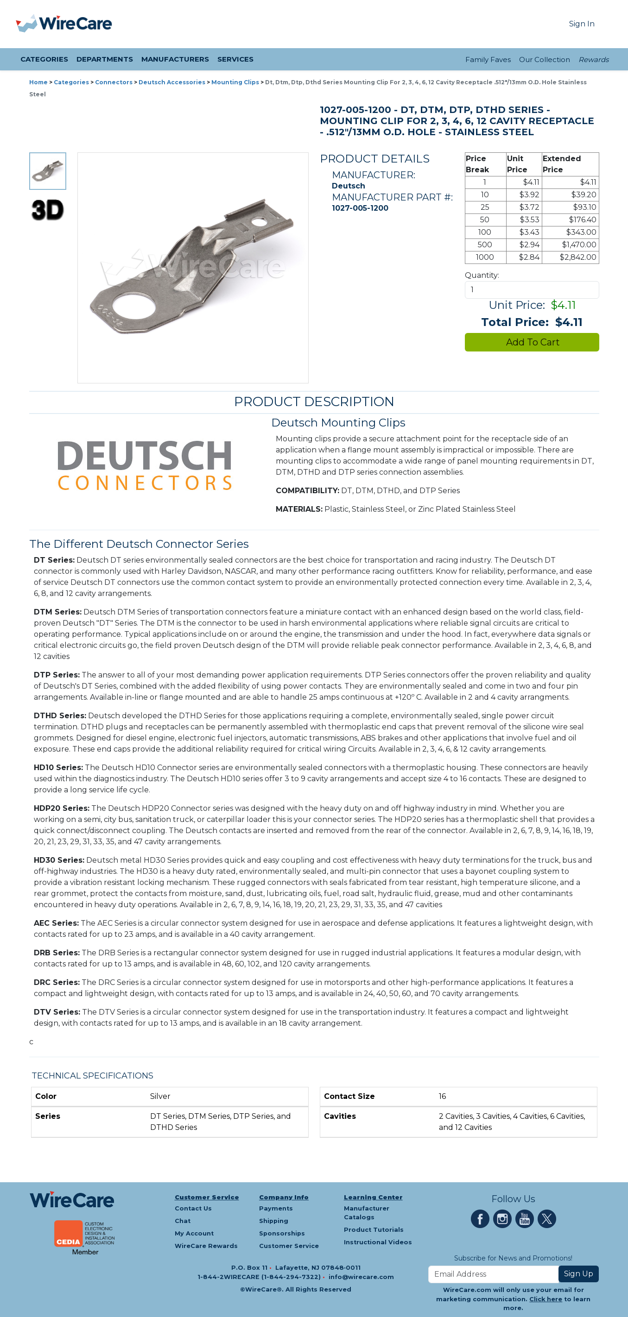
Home (38, 82)
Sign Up (578, 1273)
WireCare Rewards (206, 1245)
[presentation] (27, 24)
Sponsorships (282, 1233)
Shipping (273, 1220)
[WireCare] (76, 24)
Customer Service (207, 1197)
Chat (182, 1220)
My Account (194, 1233)
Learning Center (373, 1197)
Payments (276, 1208)
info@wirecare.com (361, 1276)
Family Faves (488, 59)
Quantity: (482, 275)
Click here (545, 1299)
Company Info (284, 1197)
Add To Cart (532, 342)
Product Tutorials (374, 1229)
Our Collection (544, 59)
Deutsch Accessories (172, 82)
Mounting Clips (235, 82)
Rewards (593, 59)
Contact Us (193, 1208)
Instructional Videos (378, 1242)
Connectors (114, 82)
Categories (71, 82)
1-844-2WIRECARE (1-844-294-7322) (260, 1276)
